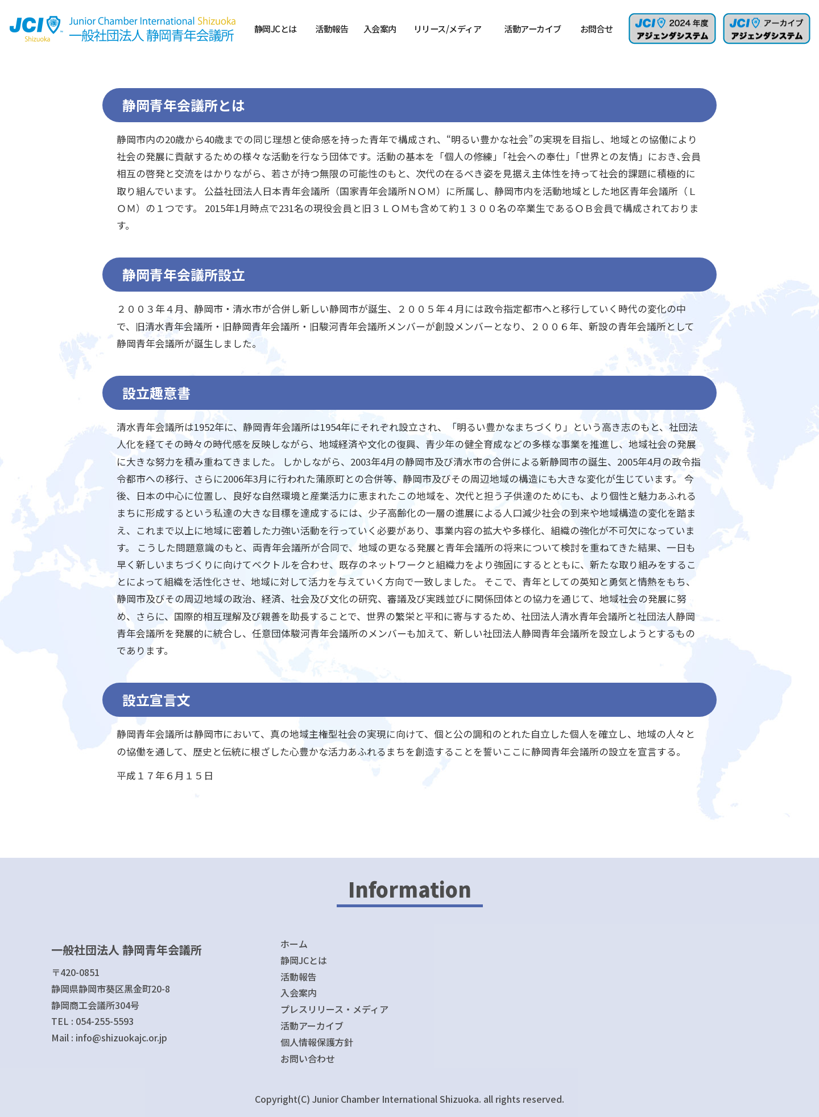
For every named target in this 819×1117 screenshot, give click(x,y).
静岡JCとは (275, 28)
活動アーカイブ (532, 28)
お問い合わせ (307, 1058)
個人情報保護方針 (316, 1042)
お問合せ (596, 28)
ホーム (294, 943)
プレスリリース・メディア (334, 1009)
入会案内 (379, 28)
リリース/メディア (447, 28)
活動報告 (331, 28)
